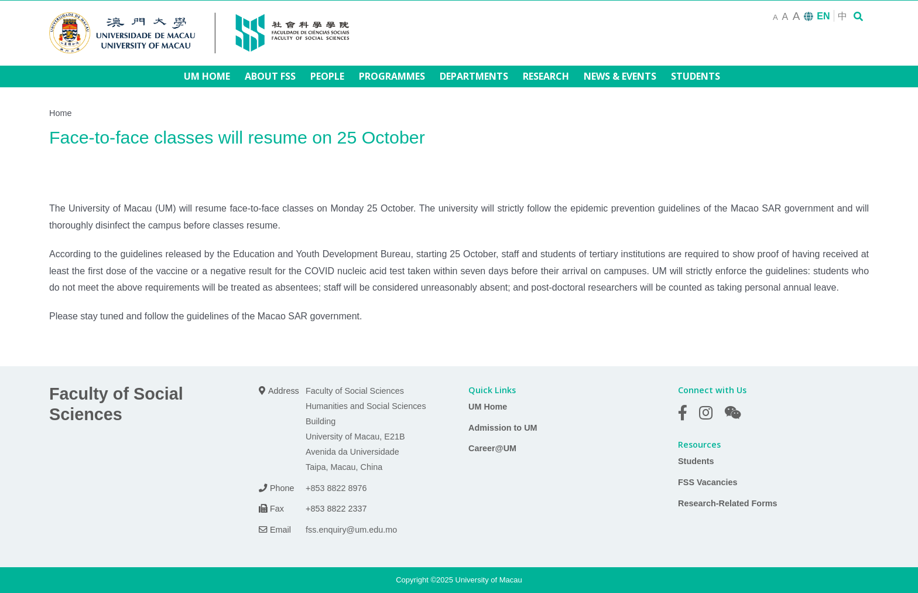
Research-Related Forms (727, 503)
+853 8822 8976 (336, 488)
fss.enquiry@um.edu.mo (351, 529)
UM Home (487, 406)
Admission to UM (502, 427)
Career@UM (492, 448)
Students (696, 461)
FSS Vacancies (708, 482)
